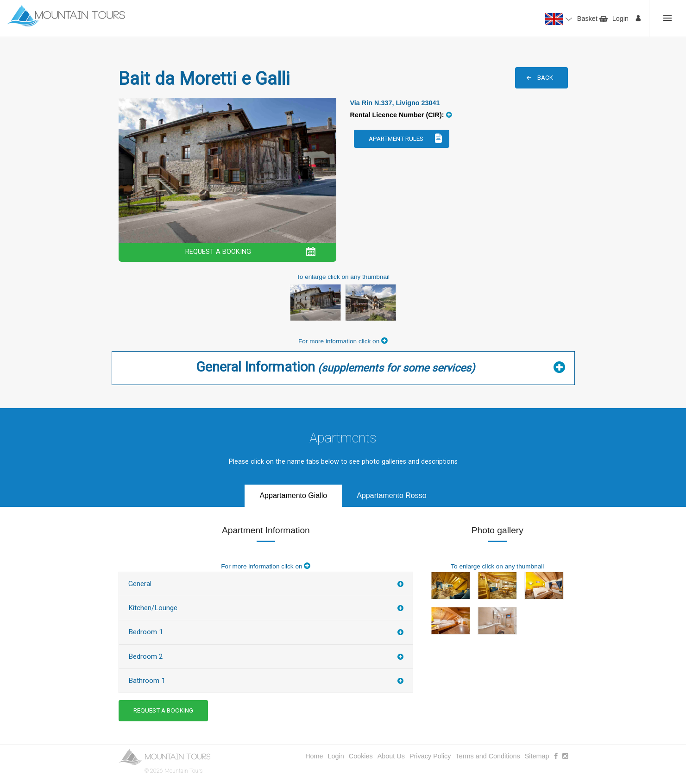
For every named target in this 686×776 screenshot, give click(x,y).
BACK (545, 77)
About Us (391, 756)
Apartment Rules (396, 138)
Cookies (361, 756)
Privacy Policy (430, 756)
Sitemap (537, 756)
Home (314, 756)
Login (620, 18)
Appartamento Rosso (391, 495)
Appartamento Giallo (293, 495)
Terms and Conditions (488, 756)
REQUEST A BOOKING (218, 252)
